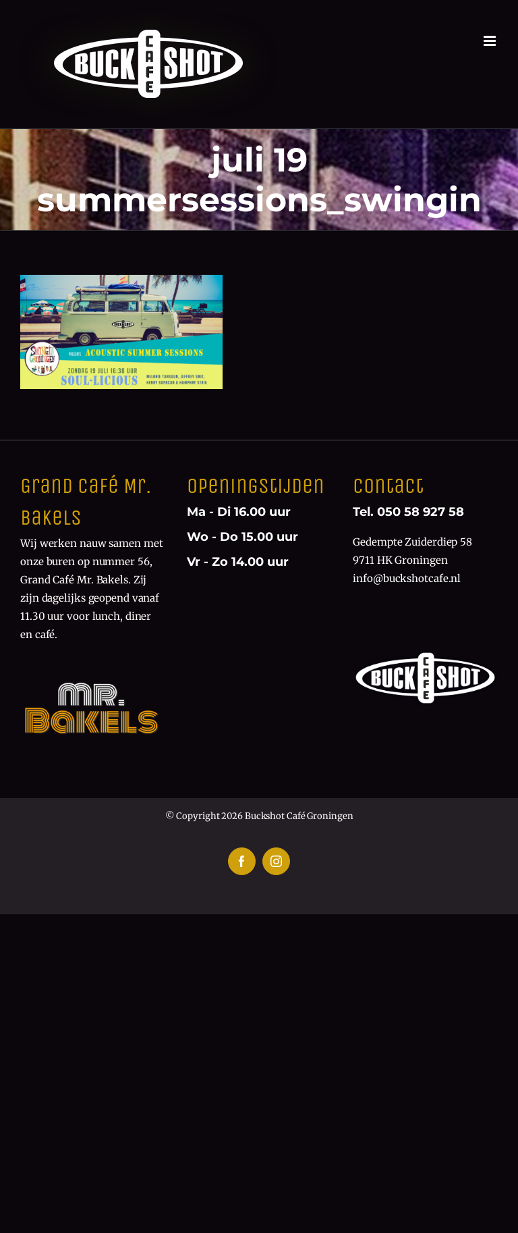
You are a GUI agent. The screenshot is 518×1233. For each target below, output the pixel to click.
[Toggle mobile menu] (491, 41)
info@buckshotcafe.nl (407, 578)
